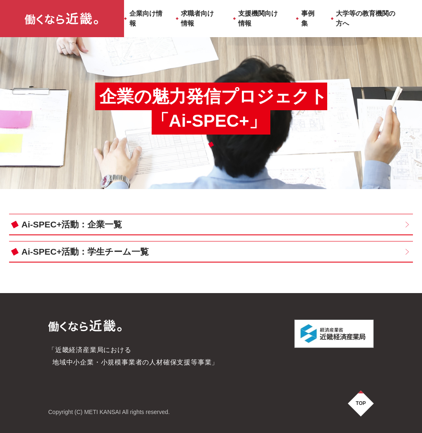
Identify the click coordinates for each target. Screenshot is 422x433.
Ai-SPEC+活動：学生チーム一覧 (85, 251)
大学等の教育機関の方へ (365, 18)
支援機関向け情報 (258, 18)
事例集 (307, 18)
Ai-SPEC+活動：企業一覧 (71, 224)
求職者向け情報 (197, 18)
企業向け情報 (145, 18)
